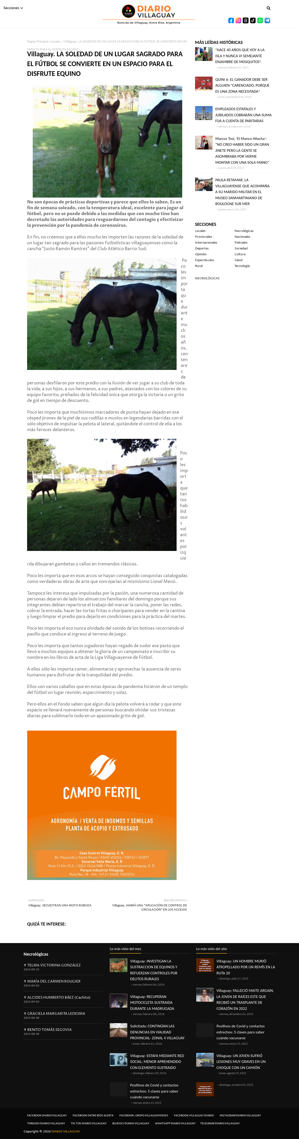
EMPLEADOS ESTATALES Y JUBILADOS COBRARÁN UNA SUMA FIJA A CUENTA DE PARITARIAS (243, 114)
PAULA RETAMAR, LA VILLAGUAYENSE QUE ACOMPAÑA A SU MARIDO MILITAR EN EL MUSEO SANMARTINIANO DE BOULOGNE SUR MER (242, 191)
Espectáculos (204, 260)
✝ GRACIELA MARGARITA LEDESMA (54, 1013)
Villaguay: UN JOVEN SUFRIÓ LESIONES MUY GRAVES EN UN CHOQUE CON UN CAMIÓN (241, 1061)
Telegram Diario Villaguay (220, 1123)
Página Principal (37, 42)
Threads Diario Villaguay (46, 1123)
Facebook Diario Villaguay (47, 1115)
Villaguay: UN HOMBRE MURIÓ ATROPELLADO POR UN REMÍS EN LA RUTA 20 (246, 967)
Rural (199, 266)
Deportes (202, 248)
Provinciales (203, 237)
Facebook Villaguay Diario (194, 1115)
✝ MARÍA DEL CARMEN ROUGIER (52, 981)
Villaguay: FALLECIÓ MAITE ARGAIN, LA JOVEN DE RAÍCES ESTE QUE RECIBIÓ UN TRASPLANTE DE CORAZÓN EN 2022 (245, 999)
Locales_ (56, 42)
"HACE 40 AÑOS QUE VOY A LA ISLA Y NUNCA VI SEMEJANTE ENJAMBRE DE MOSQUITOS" (240, 55)
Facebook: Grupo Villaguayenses (143, 1115)
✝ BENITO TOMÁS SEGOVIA (48, 1029)
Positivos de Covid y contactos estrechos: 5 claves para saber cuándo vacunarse (154, 1091)
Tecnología (242, 266)
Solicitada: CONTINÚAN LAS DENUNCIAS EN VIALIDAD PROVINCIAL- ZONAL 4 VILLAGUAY (157, 1032)
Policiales (241, 243)
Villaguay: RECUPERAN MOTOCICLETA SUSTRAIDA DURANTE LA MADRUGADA (152, 1002)
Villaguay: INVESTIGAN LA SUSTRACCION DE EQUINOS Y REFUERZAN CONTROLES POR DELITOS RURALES (153, 970)
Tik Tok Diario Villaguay (89, 1123)
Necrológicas (244, 231)
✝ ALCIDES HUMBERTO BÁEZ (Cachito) (57, 997)
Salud (238, 260)
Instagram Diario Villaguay (240, 1115)
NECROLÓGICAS (207, 278)
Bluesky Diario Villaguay (130, 1123)
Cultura (240, 254)
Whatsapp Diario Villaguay (175, 1123)
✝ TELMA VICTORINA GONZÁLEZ (52, 965)
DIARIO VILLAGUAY (65, 1131)
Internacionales (206, 243)
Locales (200, 231)
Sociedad (241, 248)
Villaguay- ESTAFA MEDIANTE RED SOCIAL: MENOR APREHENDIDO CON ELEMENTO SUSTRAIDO (157, 1061)
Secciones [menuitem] (11, 8)
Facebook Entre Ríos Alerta (93, 1115)
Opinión (200, 254)
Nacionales (242, 237)
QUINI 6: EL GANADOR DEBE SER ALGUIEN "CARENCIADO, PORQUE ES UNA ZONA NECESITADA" (242, 85)
